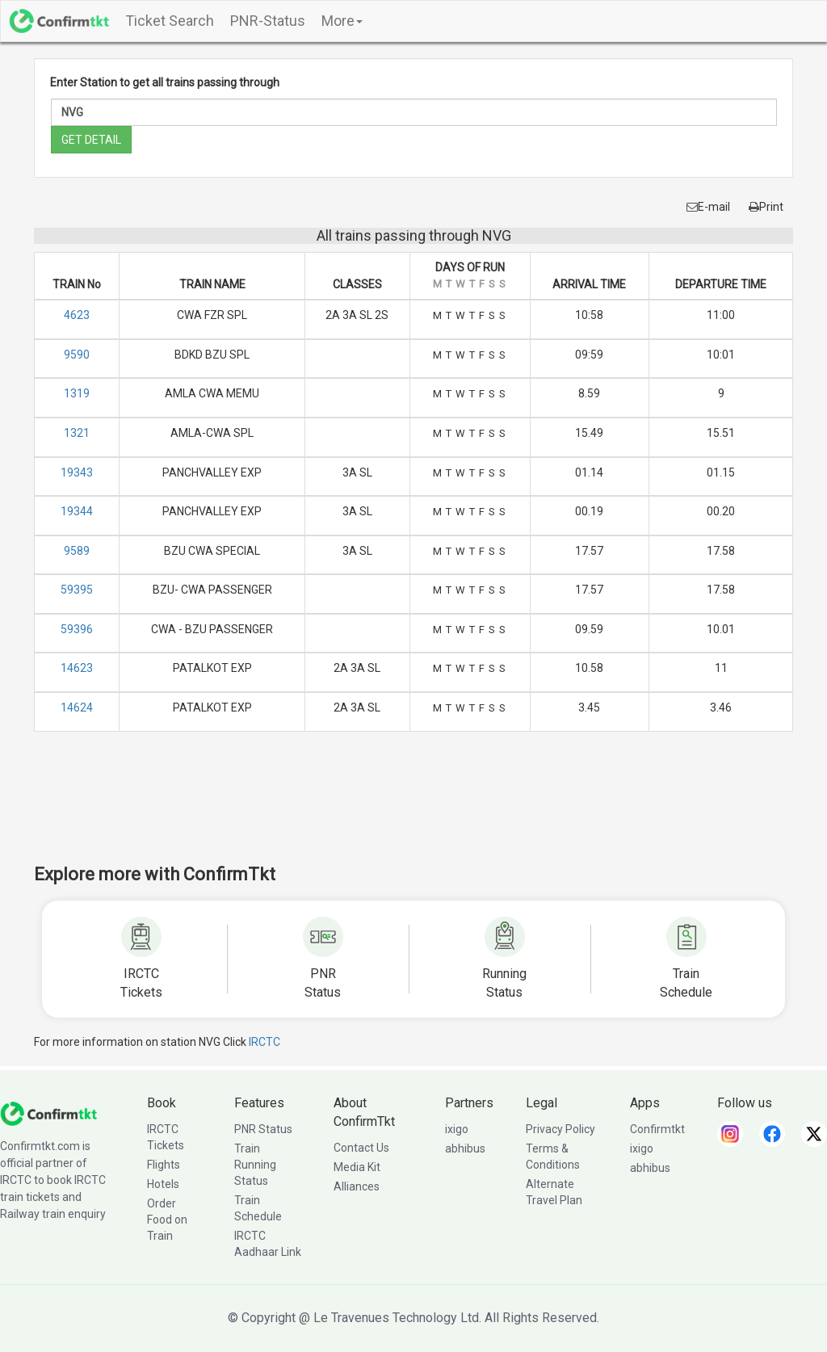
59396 (77, 629)
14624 (77, 707)
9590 (77, 354)
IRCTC (264, 1041)
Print (766, 206)
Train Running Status (255, 1164)
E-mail (708, 206)
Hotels (163, 1184)
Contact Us (361, 1147)
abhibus (465, 1148)
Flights (163, 1164)
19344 (77, 511)
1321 (77, 432)
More (342, 20)
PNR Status (263, 1129)
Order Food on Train (167, 1219)
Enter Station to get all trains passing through (164, 82)
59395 (77, 589)
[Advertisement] (413, 808)
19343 (77, 472)
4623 (77, 315)
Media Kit (357, 1167)
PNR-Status (267, 20)
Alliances (357, 1186)
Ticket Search (169, 20)
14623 (77, 667)
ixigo (456, 1129)
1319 (77, 393)
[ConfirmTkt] (48, 1112)
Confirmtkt (657, 1129)
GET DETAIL (91, 139)
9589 (77, 550)
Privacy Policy (560, 1129)
